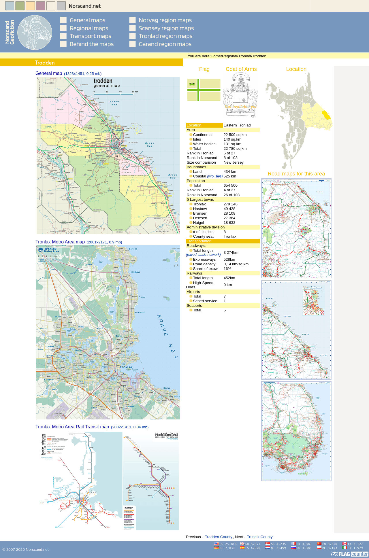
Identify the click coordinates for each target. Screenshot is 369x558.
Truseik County (260, 537)
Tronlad (244, 56)
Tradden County (218, 537)
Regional (229, 56)
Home (216, 56)
